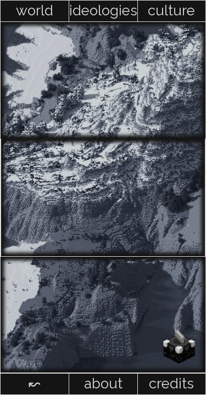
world (34, 10)
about (103, 383)
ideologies (103, 10)
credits (171, 383)
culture (171, 10)
